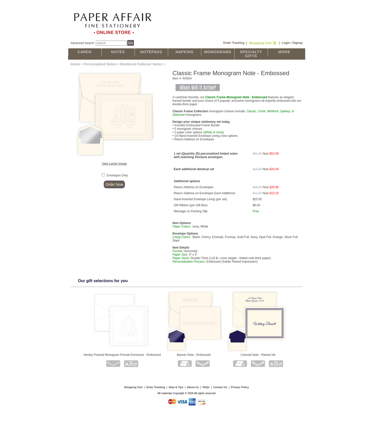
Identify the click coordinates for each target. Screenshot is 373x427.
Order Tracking (233, 43)
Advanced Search (82, 43)
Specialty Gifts (251, 54)
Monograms (217, 52)
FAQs (205, 387)
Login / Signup (292, 43)
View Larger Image (114, 163)
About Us (193, 387)
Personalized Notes (100, 64)
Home (75, 64)
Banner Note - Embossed (194, 355)
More (284, 52)
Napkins (184, 52)
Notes (118, 52)
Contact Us (220, 387)
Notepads (151, 52)
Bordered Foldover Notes (141, 64)
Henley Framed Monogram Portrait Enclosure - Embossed (122, 355)
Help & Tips (176, 387)
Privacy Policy (240, 387)
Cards (85, 52)
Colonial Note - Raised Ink (258, 355)
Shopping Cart (133, 387)
